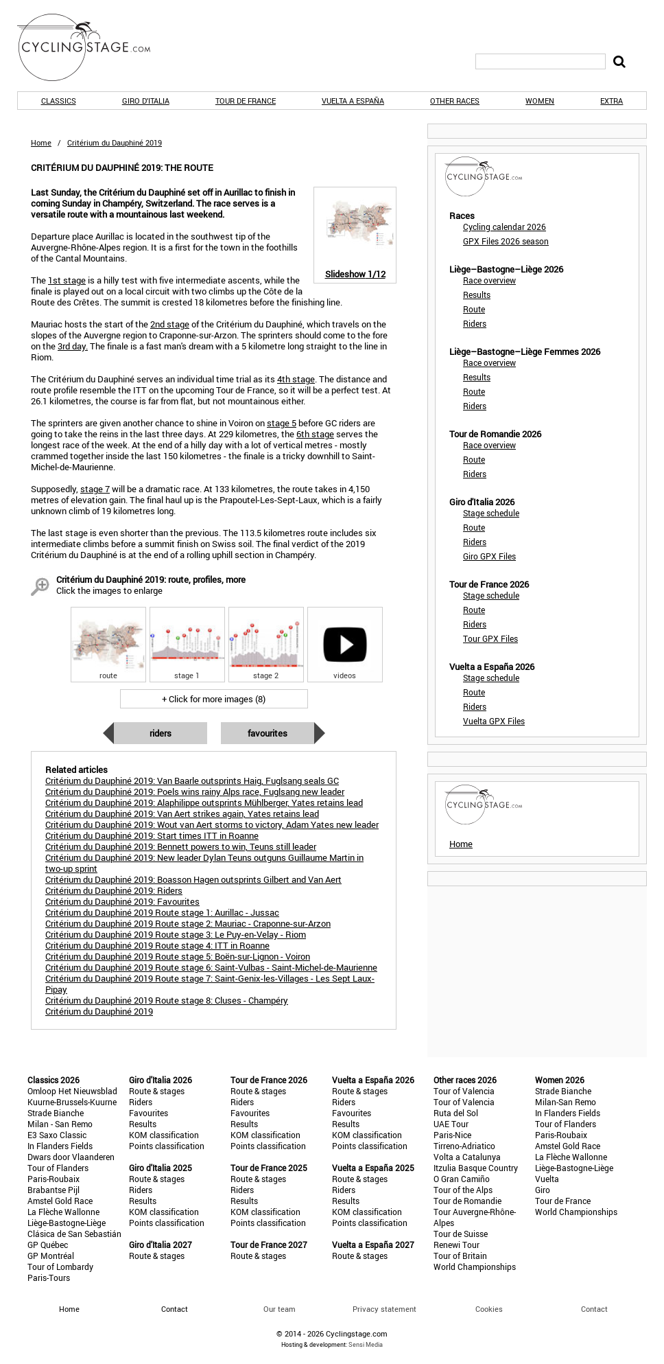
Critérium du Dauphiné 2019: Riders (113, 890)
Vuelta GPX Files (494, 720)
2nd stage (169, 324)
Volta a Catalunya (467, 1156)
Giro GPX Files (489, 556)
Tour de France (245, 100)
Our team (279, 1309)
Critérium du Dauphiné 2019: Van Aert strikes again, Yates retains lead (182, 813)
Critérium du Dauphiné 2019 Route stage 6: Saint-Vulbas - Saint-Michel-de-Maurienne (211, 967)
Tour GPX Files (490, 638)
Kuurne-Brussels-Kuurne (72, 1101)
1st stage (67, 280)
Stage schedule (491, 512)
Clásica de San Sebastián (74, 1233)
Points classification (166, 1145)
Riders (160, 733)
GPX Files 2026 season (506, 240)
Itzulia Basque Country (476, 1167)
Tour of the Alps (463, 1189)
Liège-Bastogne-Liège (66, 1222)
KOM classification (164, 1134)
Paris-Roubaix (53, 1178)
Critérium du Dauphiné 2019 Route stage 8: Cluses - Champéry (166, 1000)
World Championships (475, 1266)
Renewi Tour (456, 1244)
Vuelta (547, 1178)
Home (41, 142)
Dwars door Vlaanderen (71, 1156)
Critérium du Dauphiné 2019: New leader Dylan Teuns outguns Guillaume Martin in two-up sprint (204, 863)
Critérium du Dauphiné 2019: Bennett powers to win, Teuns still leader (180, 846)
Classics (58, 100)
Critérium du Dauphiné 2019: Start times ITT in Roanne (152, 835)
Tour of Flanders (57, 1167)
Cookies (489, 1309)
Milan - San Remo (60, 1123)
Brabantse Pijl (53, 1189)
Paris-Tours (48, 1277)
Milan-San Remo (565, 1101)
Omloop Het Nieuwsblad (72, 1090)
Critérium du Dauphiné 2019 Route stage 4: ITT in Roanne (157, 945)
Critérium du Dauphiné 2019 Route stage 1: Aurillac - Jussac (162, 912)
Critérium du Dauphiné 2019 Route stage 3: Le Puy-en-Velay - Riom (175, 934)
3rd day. (73, 346)
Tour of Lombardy (60, 1266)
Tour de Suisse (461, 1233)
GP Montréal (50, 1255)
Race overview (489, 280)
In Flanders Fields (60, 1145)
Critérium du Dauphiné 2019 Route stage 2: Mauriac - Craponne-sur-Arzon (188, 923)
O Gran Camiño (462, 1178)
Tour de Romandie (467, 1200)
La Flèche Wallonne (63, 1211)
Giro (542, 1189)
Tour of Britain (460, 1255)
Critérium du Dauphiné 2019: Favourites (122, 901)
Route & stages (157, 1090)
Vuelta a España (353, 100)
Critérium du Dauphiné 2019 (99, 1011)
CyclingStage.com (92, 47)
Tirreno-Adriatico (464, 1145)
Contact (594, 1309)
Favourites (267, 733)
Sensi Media (365, 1344)
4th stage (296, 379)
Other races (454, 100)
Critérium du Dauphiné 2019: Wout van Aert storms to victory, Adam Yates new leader (212, 824)
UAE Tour (451, 1123)
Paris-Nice (452, 1134)
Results (476, 294)
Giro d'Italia (145, 100)
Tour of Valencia (464, 1090)
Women (539, 100)
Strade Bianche (55, 1112)
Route (474, 308)
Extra (611, 100)
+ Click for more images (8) (213, 699)
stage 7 (95, 489)
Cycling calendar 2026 (504, 226)
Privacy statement (384, 1309)
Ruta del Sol (456, 1112)
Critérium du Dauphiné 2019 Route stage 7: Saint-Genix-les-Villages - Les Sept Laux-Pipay (210, 983)
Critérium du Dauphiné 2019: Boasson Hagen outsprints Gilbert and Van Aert (193, 879)
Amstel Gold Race (60, 1200)
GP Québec (47, 1244)
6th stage (315, 434)
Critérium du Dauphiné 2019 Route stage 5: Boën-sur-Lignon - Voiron (177, 956)
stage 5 (281, 423)
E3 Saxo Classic (56, 1134)
